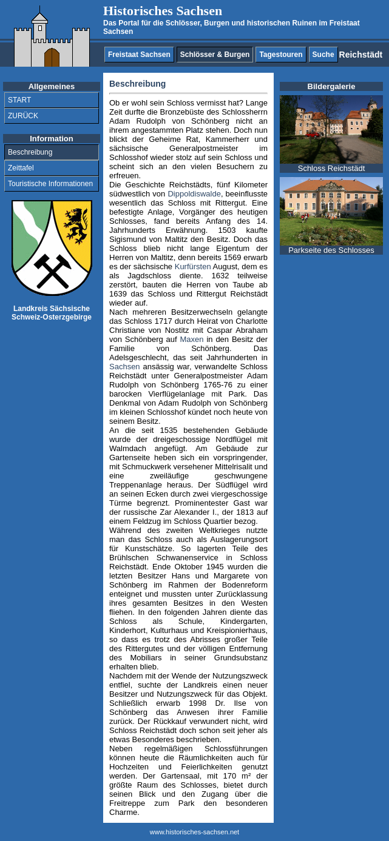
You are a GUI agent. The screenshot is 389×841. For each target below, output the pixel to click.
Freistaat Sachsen (139, 54)
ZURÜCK (23, 116)
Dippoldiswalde (193, 193)
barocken (125, 393)
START (19, 100)
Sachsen (124, 366)
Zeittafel (21, 168)
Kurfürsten (193, 266)
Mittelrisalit (233, 466)
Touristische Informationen (50, 183)
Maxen (192, 339)
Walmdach (127, 448)
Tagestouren (280, 54)
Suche (323, 54)
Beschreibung (30, 152)
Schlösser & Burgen (215, 54)
